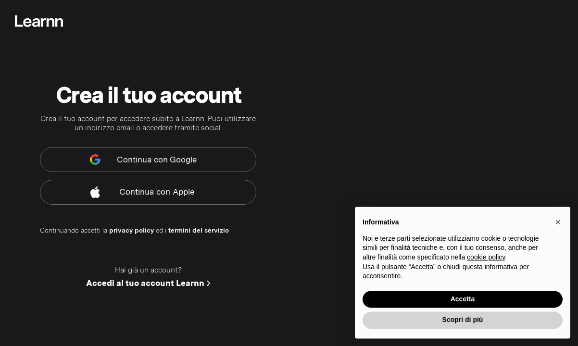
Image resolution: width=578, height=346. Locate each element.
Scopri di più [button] (462, 321)
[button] (557, 224)
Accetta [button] (463, 300)
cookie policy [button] (486, 259)
